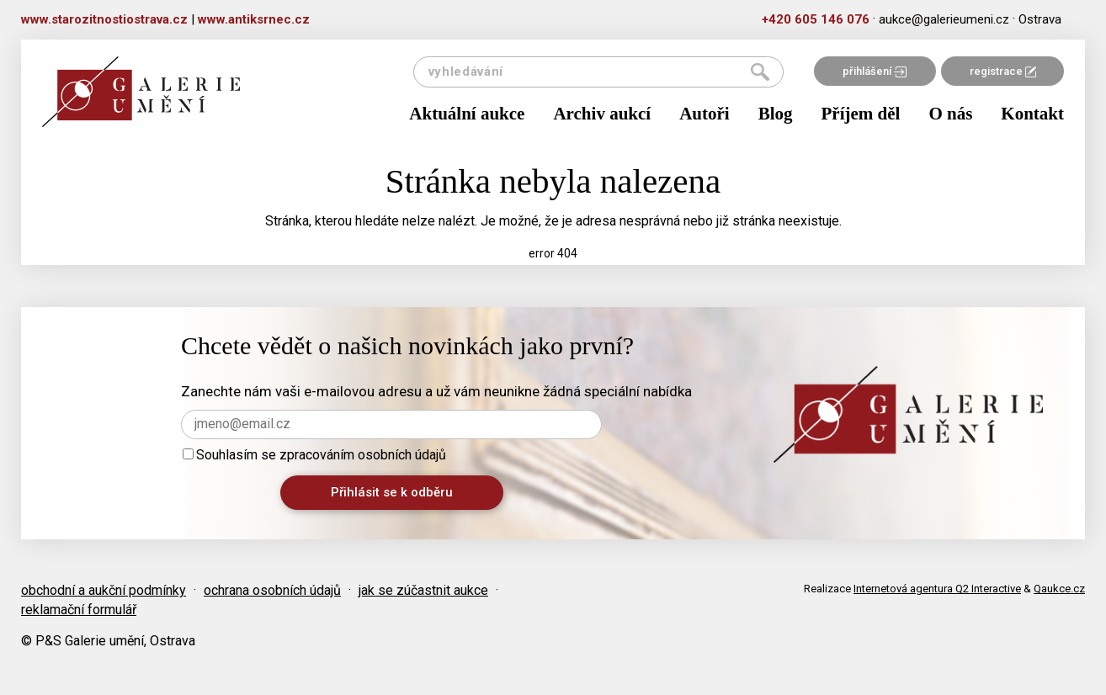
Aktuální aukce (466, 113)
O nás (950, 113)
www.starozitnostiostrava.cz (104, 19)
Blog (775, 113)
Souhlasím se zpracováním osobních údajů (314, 455)
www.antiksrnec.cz (254, 19)
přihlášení (875, 71)
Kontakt (1032, 113)
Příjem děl (861, 113)
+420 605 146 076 (815, 19)
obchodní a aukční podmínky (103, 590)
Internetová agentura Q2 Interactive (937, 588)
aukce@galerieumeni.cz (944, 19)
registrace (1003, 71)
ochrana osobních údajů (272, 590)
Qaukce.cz (1059, 588)
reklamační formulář (78, 610)
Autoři (704, 113)
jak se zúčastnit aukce (423, 590)
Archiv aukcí (602, 113)
